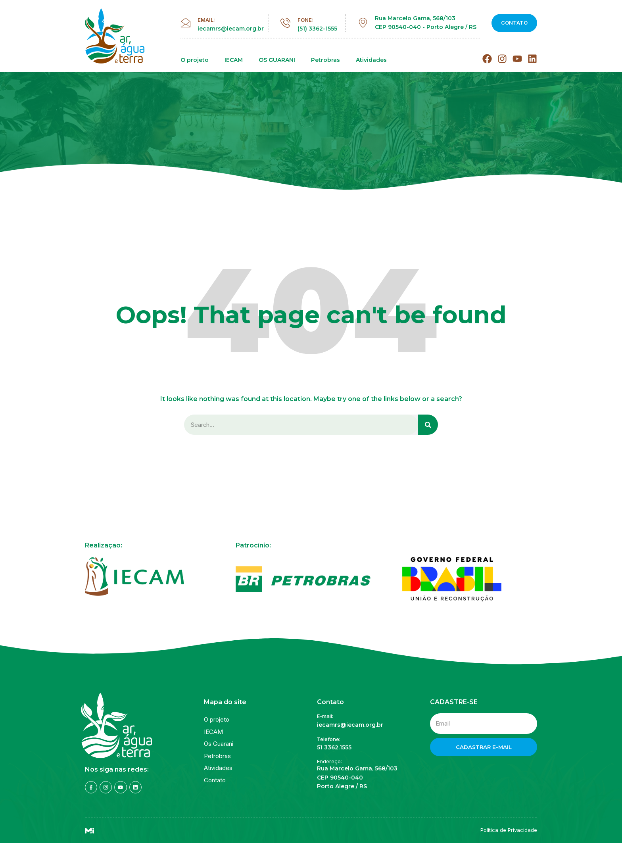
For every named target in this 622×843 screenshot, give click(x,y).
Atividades (371, 60)
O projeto (194, 60)
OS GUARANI (277, 60)
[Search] (428, 425)
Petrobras (325, 60)
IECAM (234, 60)
